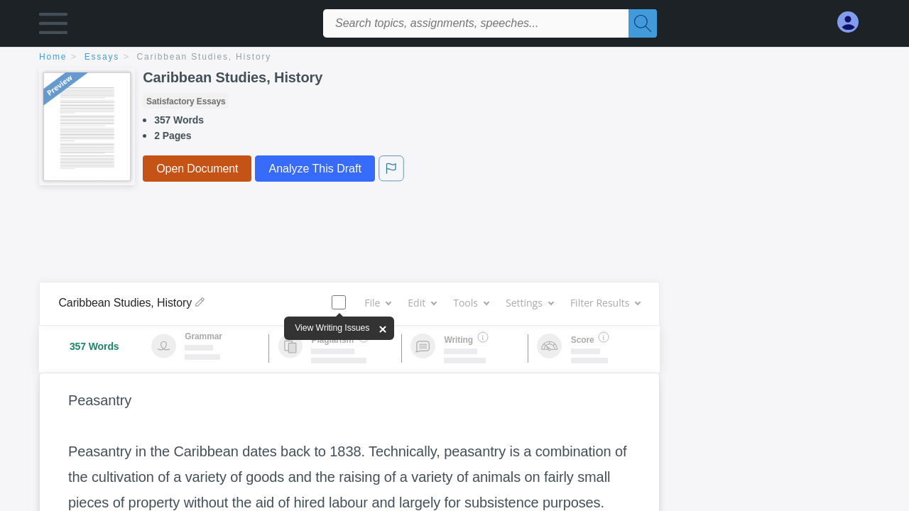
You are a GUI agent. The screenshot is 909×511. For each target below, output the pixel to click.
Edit (422, 302)
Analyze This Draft (314, 169)
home (53, 57)
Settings (529, 302)
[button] (53, 27)
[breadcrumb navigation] (454, 58)
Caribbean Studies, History (204, 57)
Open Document (197, 169)
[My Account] (853, 22)
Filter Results (605, 302)
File (377, 302)
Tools (471, 302)
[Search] (642, 23)
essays (102, 57)
